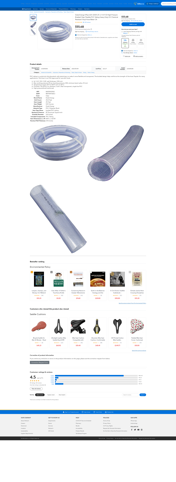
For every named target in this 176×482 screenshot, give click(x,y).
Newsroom (24, 426)
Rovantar (90, 3)
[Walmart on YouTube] (138, 430)
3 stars (52, 379)
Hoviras (94, 3)
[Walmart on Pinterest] (142, 430)
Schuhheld (46, 3)
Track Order (97, 412)
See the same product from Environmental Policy (132, 303)
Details (135, 52)
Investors (23, 428)
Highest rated (50, 395)
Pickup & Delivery (63, 9)
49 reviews (88, 22)
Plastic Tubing (91, 72)
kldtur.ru (90, 35)
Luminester (105, 3)
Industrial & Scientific (39, 12)
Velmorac (130, 3)
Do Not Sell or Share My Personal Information (115, 431)
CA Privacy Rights (108, 426)
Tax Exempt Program (81, 433)
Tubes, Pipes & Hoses (69, 12)
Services (35, 9)
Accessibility (79, 428)
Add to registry (138, 56)
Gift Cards (51, 431)
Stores (50, 423)
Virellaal (125, 3)
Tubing (84, 72)
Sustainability (24, 431)
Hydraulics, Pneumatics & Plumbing (53, 12)
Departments (26, 9)
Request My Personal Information (112, 428)
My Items (86, 9)
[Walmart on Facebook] (132, 430)
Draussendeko (71, 3)
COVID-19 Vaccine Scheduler (83, 421)
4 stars (52, 377)
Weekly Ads (109, 412)
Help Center (86, 412)
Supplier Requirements (27, 433)
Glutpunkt (28, 3)
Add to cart (133, 24)
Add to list (126, 56)
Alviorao (116, 3)
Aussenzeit (52, 3)
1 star (52, 384)
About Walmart (25, 421)
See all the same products (139, 350)
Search (143, 395)
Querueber (64, 3)
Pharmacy (73, 9)
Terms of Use (106, 421)
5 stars (52, 375)
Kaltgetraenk (34, 3)
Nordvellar (99, 3)
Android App (134, 423)
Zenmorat (111, 3)
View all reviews (36, 389)
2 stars (52, 381)
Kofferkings (58, 3)
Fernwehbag (78, 3)
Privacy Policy (107, 423)
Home (31, 12)
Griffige (22, 3)
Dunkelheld (40, 3)
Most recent (40, 395)
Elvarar (120, 3)
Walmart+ (51, 428)
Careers (80, 9)
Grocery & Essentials (51, 9)
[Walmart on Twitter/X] (135, 430)
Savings (42, 9)
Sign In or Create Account (71, 412)
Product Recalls (80, 431)
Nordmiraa (84, 3)
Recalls (77, 426)
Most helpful (62, 395)
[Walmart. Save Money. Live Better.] (138, 3)
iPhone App (134, 421)
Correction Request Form (39, 362)
